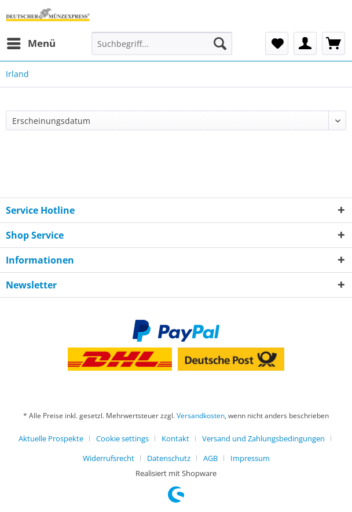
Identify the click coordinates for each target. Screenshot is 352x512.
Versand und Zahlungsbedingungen (263, 438)
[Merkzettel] (276, 43)
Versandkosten (201, 415)
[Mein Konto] (305, 43)
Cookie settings (122, 438)
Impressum (250, 458)
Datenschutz (168, 458)
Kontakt (175, 438)
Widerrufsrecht (108, 458)
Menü (31, 42)
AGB (210, 458)
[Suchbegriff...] (161, 43)
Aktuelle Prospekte (51, 438)
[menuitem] (30, 43)
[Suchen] (220, 43)
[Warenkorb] (333, 43)
